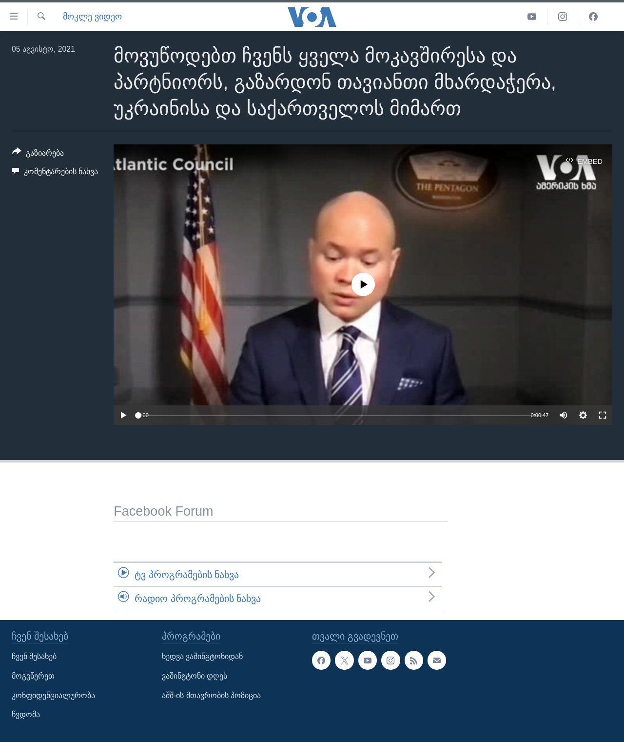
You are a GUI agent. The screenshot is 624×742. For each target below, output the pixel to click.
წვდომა (26, 714)
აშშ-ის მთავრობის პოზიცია (211, 695)
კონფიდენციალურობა (53, 695)
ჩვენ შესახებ (34, 656)
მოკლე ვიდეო (92, 16)
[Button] (38, 154)
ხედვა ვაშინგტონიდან (202, 656)
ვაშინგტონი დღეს (194, 676)
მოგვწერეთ (33, 676)
